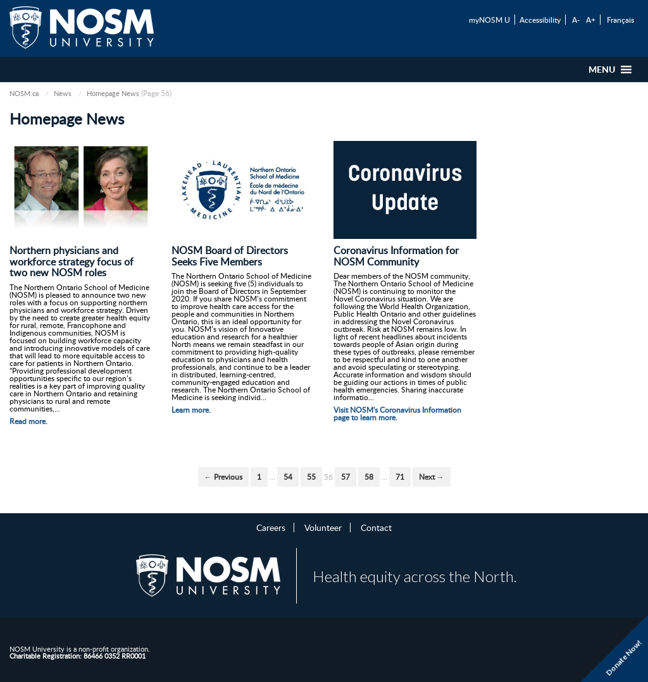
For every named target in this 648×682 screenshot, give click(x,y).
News (63, 93)
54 (288, 477)
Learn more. (191, 410)
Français (620, 20)
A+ (590, 20)
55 (311, 477)
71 (400, 477)
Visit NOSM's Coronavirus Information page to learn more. (397, 414)
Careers (270, 527)
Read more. (28, 421)
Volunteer (323, 527)
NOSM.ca (24, 93)
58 (368, 477)
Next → (431, 477)
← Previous (223, 477)
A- (576, 20)
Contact (376, 527)
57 (345, 477)
